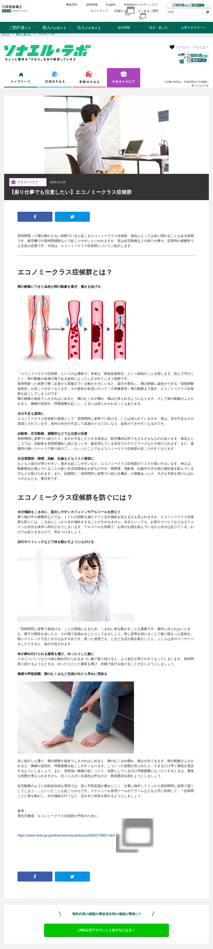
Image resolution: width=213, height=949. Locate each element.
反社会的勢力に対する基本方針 (92, 941)
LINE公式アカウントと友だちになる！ (106, 901)
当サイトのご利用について (126, 941)
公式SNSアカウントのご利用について (164, 941)
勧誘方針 (7, 941)
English (111, 4)
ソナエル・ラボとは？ (192, 47)
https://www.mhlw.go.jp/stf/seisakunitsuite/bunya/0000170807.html (68, 821)
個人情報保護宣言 (26, 941)
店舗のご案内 (123, 12)
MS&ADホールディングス (142, 4)
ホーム (6, 34)
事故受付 (72, 4)
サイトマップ (99, 12)
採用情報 (92, 4)
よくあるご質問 (150, 12)
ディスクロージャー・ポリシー (56, 941)
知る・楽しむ (23, 34)
